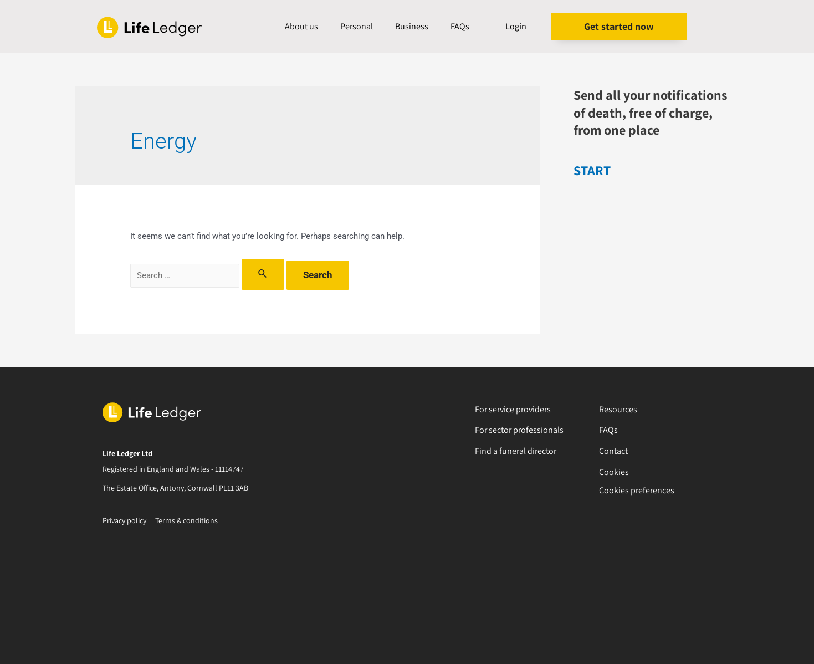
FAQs (459, 26)
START (592, 170)
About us (301, 26)
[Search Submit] (263, 274)
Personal (356, 26)
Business (411, 26)
